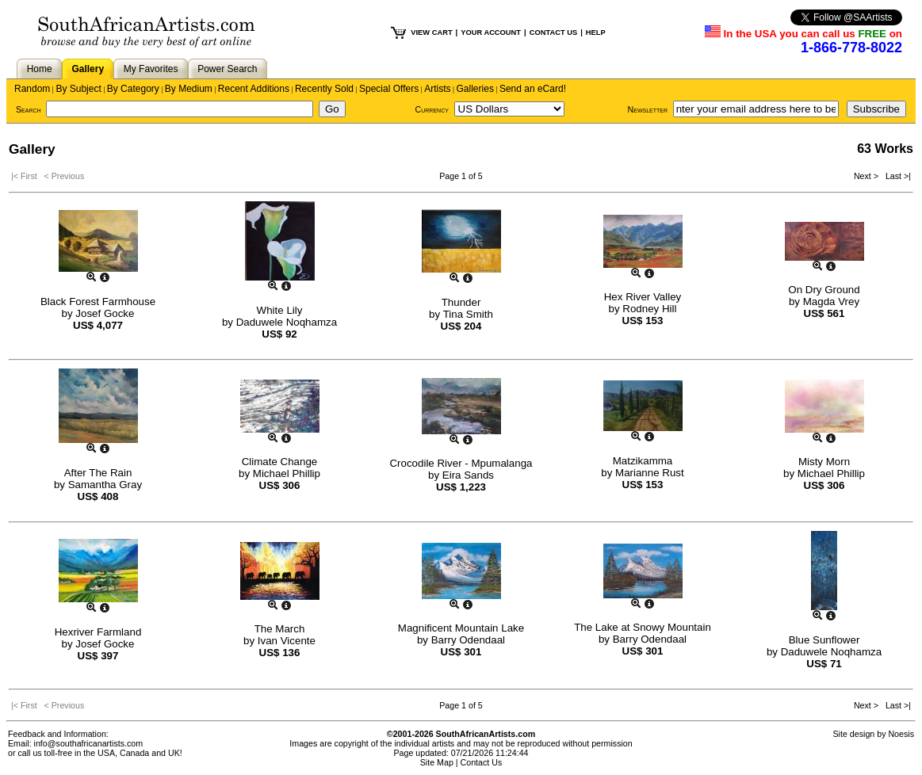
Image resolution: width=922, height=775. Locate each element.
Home (39, 68)
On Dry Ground (823, 290)
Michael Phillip (286, 473)
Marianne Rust (649, 473)
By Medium (188, 88)
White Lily (280, 310)
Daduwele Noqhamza (286, 322)
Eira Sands (468, 475)
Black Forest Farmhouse (97, 301)
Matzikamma (643, 461)
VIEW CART (431, 32)
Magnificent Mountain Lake (461, 628)
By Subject (78, 88)
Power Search (227, 68)
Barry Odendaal (468, 640)
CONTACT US (553, 32)
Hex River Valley (643, 297)
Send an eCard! (532, 88)
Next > (867, 176)
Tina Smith (468, 314)
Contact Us (482, 762)
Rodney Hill (649, 309)
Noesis (901, 734)
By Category (133, 88)
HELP (596, 32)
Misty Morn (824, 462)
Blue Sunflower (824, 640)
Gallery (87, 68)
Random (32, 88)
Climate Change (280, 462)
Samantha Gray (105, 485)
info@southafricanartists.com (88, 743)
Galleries (475, 88)
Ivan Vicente (287, 641)
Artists (437, 88)
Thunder (461, 302)
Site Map (436, 762)
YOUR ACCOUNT (491, 32)
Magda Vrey (831, 301)
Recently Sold (324, 88)
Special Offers (389, 88)
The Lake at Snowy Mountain (642, 627)
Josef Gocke (104, 313)
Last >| (896, 176)
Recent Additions (253, 88)
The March (279, 629)
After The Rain (98, 473)
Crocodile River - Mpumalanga (460, 463)
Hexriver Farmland (98, 632)
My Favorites (151, 68)
